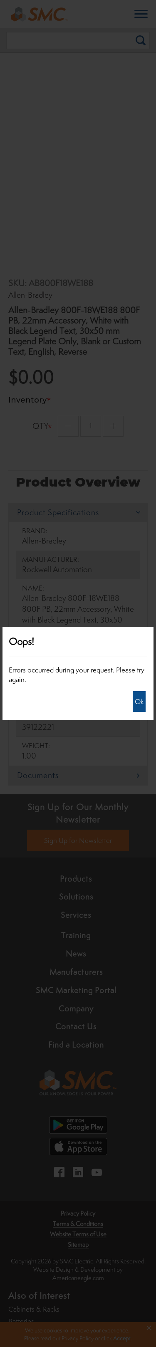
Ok (139, 701)
